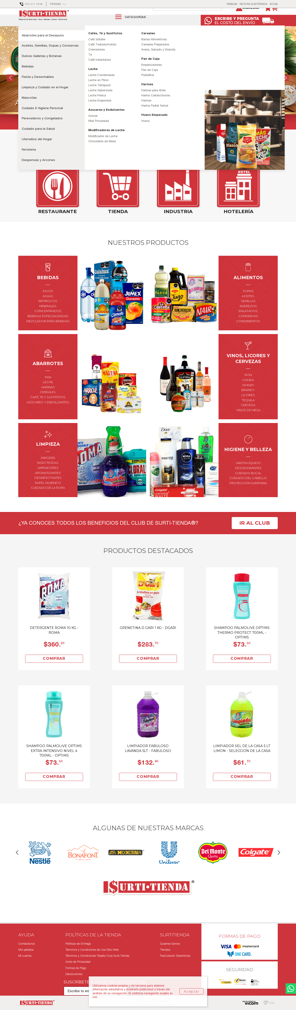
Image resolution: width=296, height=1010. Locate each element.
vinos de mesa (248, 421)
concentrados (48, 321)
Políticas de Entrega (78, 943)
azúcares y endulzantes (48, 413)
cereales (48, 402)
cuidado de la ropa (48, 498)
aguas (48, 306)
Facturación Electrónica (175, 955)
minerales (47, 317)
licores (248, 405)
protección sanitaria (248, 494)
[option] (148, 88)
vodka (248, 390)
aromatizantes (48, 483)
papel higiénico (48, 493)
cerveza (248, 415)
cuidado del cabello (248, 488)
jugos (48, 301)
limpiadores (48, 478)
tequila (248, 410)
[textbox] (192, 17)
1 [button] (141, 135)
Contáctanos (26, 943)
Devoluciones (73, 974)
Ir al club (254, 533)
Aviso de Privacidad (77, 961)
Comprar (54, 669)
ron (248, 385)
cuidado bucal (248, 483)
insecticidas (48, 473)
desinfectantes (48, 488)
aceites (248, 306)
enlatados (248, 321)
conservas (248, 326)
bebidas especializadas (48, 326)
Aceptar (191, 991)
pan (48, 387)
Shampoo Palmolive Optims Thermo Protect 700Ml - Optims (242, 643)
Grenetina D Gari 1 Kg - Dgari (148, 638)
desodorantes (248, 478)
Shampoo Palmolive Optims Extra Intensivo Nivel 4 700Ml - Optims (54, 761)
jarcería (48, 468)
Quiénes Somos (170, 943)
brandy (248, 400)
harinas (48, 398)
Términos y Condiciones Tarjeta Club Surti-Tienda (97, 955)
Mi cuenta (24, 955)
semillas (248, 311)
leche (48, 393)
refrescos (47, 311)
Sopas (248, 301)
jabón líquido (248, 473)
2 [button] (148, 135)
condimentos (248, 332)
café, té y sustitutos (47, 408)
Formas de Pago (75, 968)
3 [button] (155, 135)
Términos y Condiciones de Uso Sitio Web (92, 949)
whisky (248, 396)
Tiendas (165, 949)
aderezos (248, 317)
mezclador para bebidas (48, 332)
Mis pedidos (26, 949)
